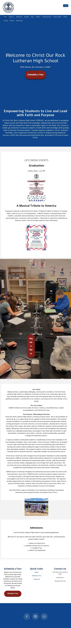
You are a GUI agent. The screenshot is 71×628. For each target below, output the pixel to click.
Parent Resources (46, 16)
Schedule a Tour (35, 74)
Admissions (19, 16)
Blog (32, 16)
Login (65, 5)
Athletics (38, 16)
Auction (6, 20)
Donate (65, 16)
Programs (26, 16)
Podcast (12, 20)
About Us (11, 16)
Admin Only (19, 20)
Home (5, 16)
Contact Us (36, 579)
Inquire (37, 572)
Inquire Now (31, 346)
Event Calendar (57, 16)
